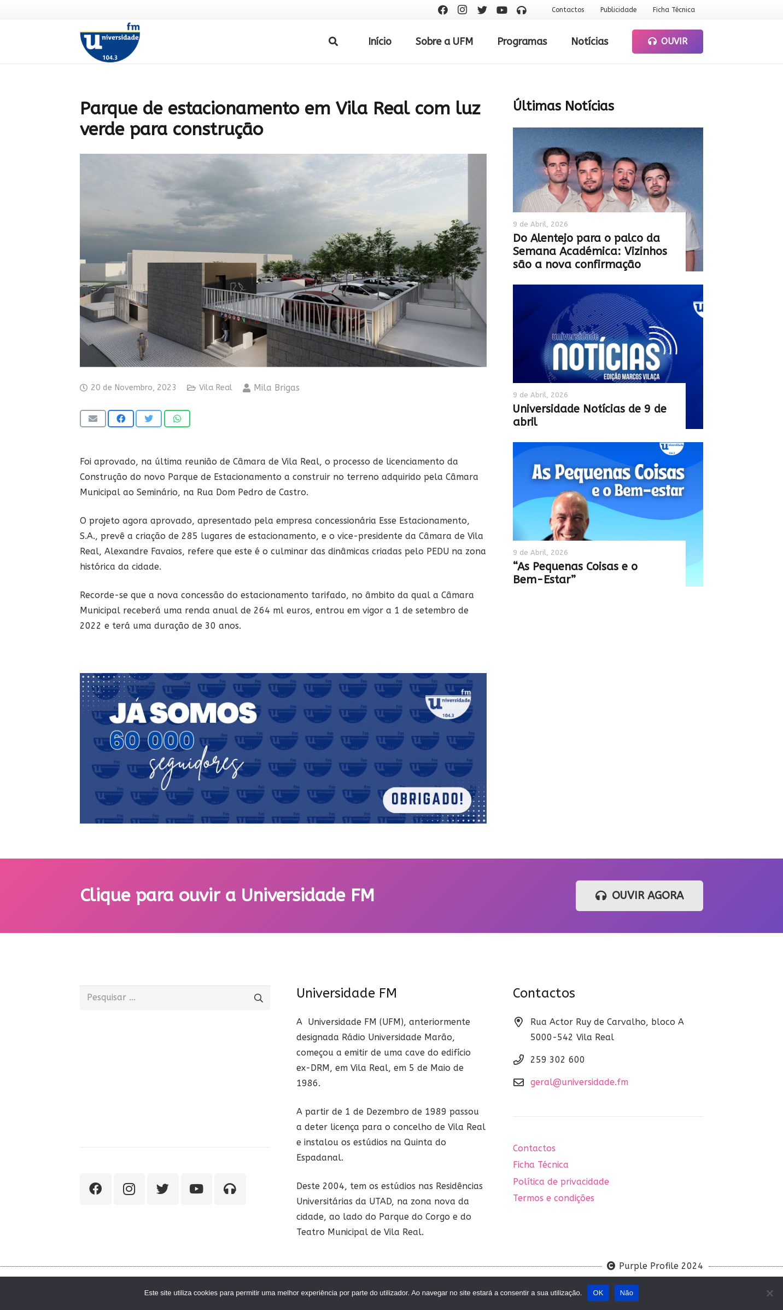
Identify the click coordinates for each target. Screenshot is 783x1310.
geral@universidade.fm (579, 1082)
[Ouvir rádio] (521, 10)
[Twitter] (482, 10)
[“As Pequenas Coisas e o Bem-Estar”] (608, 514)
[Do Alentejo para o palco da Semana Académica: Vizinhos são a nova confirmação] (608, 199)
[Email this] (93, 418)
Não (627, 1293)
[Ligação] (110, 41)
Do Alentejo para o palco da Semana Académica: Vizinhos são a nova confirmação (590, 251)
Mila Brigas (277, 387)
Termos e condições (553, 1198)
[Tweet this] (149, 418)
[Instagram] (462, 10)
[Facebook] (443, 10)
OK (598, 1293)
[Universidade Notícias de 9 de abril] (608, 357)
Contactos (534, 1148)
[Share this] (121, 418)
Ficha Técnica (541, 1165)
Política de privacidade (561, 1181)
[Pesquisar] (333, 42)
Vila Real (215, 387)
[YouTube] (502, 10)
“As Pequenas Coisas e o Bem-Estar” (575, 573)
